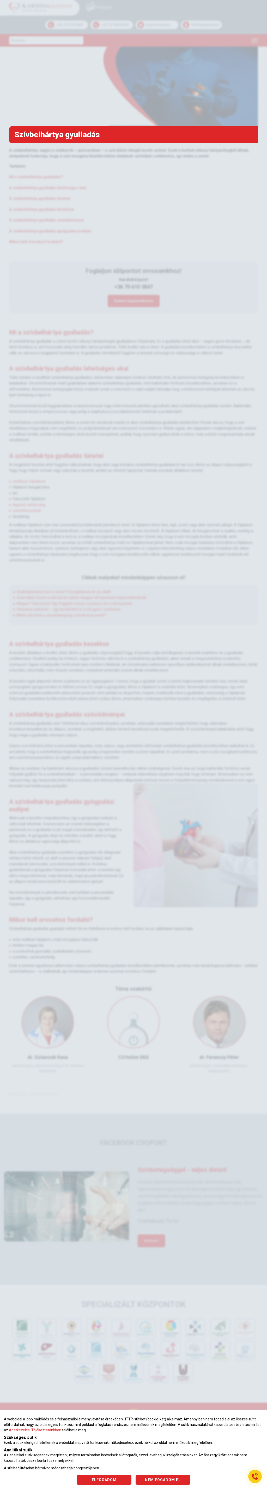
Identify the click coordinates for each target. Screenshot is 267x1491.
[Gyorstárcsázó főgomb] (255, 1476)
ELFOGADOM (104, 1480)
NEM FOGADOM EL (163, 1480)
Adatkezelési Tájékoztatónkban (35, 1430)
